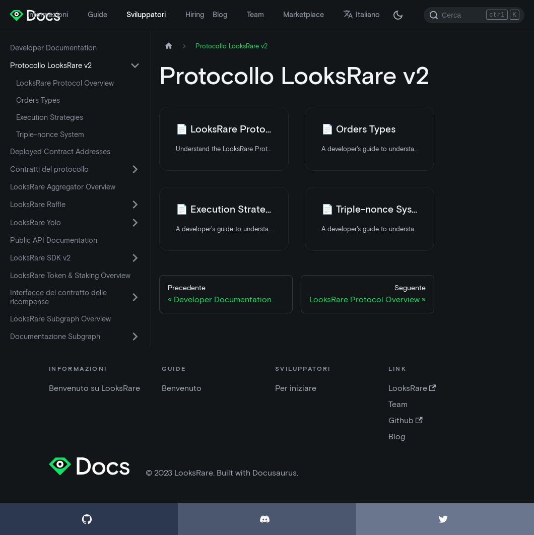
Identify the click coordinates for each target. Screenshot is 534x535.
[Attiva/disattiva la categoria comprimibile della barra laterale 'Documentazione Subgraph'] (135, 336)
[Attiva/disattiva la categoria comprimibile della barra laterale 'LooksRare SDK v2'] (135, 258)
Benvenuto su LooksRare (94, 388)
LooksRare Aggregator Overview (62, 186)
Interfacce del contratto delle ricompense (58, 297)
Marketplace (303, 14)
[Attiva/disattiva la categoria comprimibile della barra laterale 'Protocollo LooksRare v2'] (135, 65)
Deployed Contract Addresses (60, 151)
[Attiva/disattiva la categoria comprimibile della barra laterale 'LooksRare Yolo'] (135, 223)
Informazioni (47, 14)
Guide (97, 14)
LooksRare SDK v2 (40, 257)
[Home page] (168, 46)
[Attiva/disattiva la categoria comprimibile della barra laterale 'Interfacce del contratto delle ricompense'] (135, 297)
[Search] (474, 15)
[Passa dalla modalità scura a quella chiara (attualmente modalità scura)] (398, 15)
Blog (220, 14)
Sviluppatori (146, 14)
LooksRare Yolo (35, 222)
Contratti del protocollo (49, 169)
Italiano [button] (361, 14)
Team (255, 14)
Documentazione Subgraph (55, 336)
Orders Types (38, 100)
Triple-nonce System (50, 134)
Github (405, 420)
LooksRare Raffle (37, 204)
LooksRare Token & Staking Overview (70, 275)
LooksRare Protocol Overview (65, 83)
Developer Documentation (53, 47)
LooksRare (412, 388)
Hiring (194, 14)
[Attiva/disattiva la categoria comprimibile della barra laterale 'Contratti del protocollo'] (135, 169)
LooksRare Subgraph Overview (60, 318)
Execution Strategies (49, 117)
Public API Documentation (53, 240)
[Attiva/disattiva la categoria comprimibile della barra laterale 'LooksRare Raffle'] (135, 204)
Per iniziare (295, 388)
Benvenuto (182, 388)
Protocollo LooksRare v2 (51, 65)
